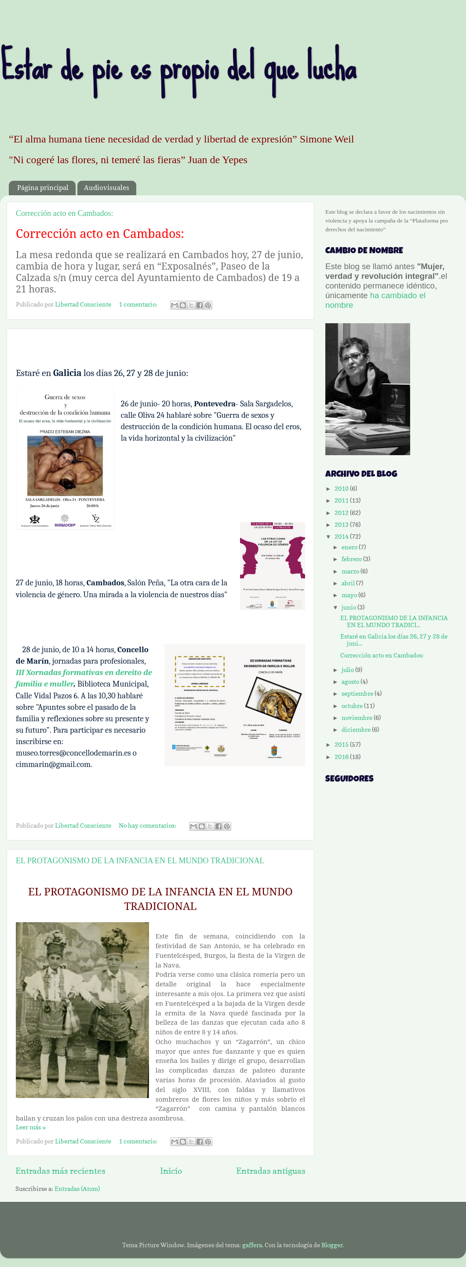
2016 (342, 756)
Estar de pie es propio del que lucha (178, 66)
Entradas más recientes (60, 1171)
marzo (351, 571)
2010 (342, 488)
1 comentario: (139, 304)
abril (349, 583)
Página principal (43, 188)
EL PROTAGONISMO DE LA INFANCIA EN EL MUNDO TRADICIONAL (140, 860)
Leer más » (31, 1127)
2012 (342, 512)
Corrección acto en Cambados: (64, 213)
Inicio (171, 1171)
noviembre (358, 717)
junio (349, 607)
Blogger (332, 1245)
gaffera (252, 1245)
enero (350, 547)
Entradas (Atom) (77, 1188)
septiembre (358, 693)
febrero (352, 558)
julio (348, 669)
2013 (342, 524)
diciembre (357, 729)
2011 (342, 500)
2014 (342, 536)
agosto (351, 681)
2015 (342, 744)
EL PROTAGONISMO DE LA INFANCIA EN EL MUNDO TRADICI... (394, 621)
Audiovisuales (106, 188)
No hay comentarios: (148, 825)
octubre (353, 705)
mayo (350, 595)
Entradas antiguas (271, 1171)
